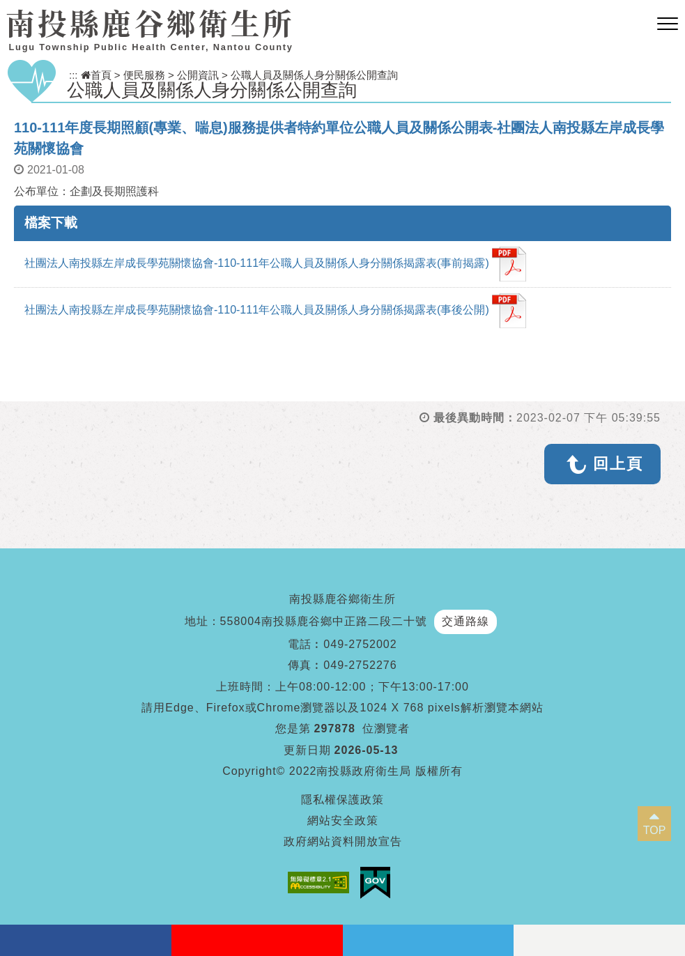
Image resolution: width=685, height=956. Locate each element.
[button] (667, 24)
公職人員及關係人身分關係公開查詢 (314, 75)
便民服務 (144, 75)
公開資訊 (198, 75)
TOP (654, 830)
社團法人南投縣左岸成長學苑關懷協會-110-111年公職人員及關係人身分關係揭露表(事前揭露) (275, 264)
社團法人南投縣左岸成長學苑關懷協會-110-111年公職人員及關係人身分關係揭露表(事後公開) (275, 310)
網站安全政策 (342, 820)
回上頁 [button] (618, 463)
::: (73, 75)
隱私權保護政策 (342, 799)
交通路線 (465, 621)
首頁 (96, 75)
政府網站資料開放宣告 (343, 841)
